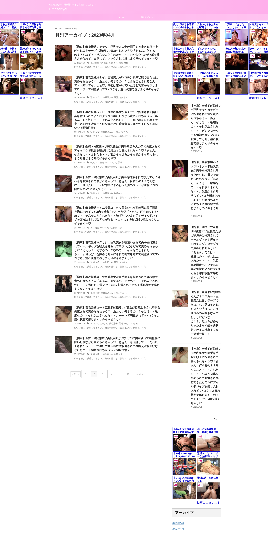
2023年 (67, 28)
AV (100, 64)
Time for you (58, 9)
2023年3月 (177, 458)
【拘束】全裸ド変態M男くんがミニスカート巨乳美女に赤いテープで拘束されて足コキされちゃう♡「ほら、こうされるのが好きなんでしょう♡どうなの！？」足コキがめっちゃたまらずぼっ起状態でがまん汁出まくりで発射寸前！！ (205, 262)
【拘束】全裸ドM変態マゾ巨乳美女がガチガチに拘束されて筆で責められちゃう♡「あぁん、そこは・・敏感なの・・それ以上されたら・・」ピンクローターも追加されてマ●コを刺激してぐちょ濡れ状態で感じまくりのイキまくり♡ (205, 120)
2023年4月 (177, 453)
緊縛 (119, 64)
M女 (123, 64)
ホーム (121, 17)
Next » (135, 373)
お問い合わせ (147, 17)
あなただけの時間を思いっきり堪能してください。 (134, 518)
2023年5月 (177, 447)
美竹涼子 (112, 323)
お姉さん (112, 64)
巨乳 (105, 64)
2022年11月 (178, 481)
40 (126, 373)
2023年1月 (177, 470)
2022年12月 (178, 475)
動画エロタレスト (210, 97)
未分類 (175, 501)
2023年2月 (177, 464)
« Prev (79, 373)
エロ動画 (94, 64)
